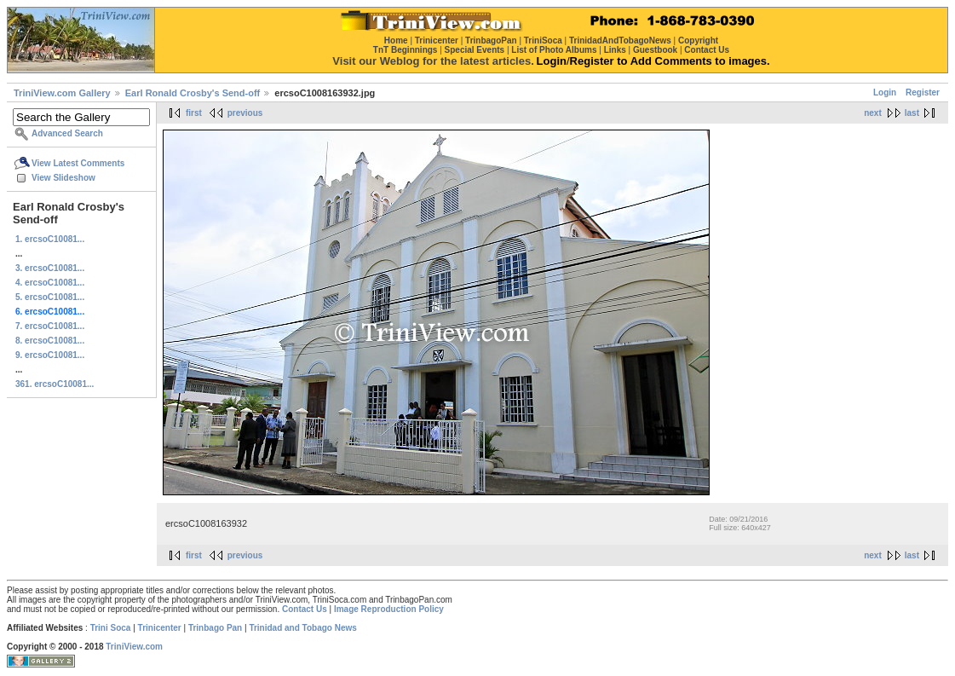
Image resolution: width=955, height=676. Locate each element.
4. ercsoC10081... (49, 282)
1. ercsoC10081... (49, 239)
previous (245, 113)
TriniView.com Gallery (62, 93)
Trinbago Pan (215, 628)
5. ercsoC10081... (49, 297)
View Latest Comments (78, 163)
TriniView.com (134, 646)
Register (923, 92)
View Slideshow (63, 177)
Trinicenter (159, 628)
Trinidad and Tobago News (303, 628)
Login (884, 92)
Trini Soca (110, 628)
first (194, 113)
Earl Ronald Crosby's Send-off (192, 93)
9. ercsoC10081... (49, 355)
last (912, 113)
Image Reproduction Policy (389, 609)
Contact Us (304, 609)
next (873, 113)
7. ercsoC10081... (49, 326)
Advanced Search (67, 133)
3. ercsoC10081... (49, 268)
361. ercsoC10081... (54, 384)
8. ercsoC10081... (49, 340)
